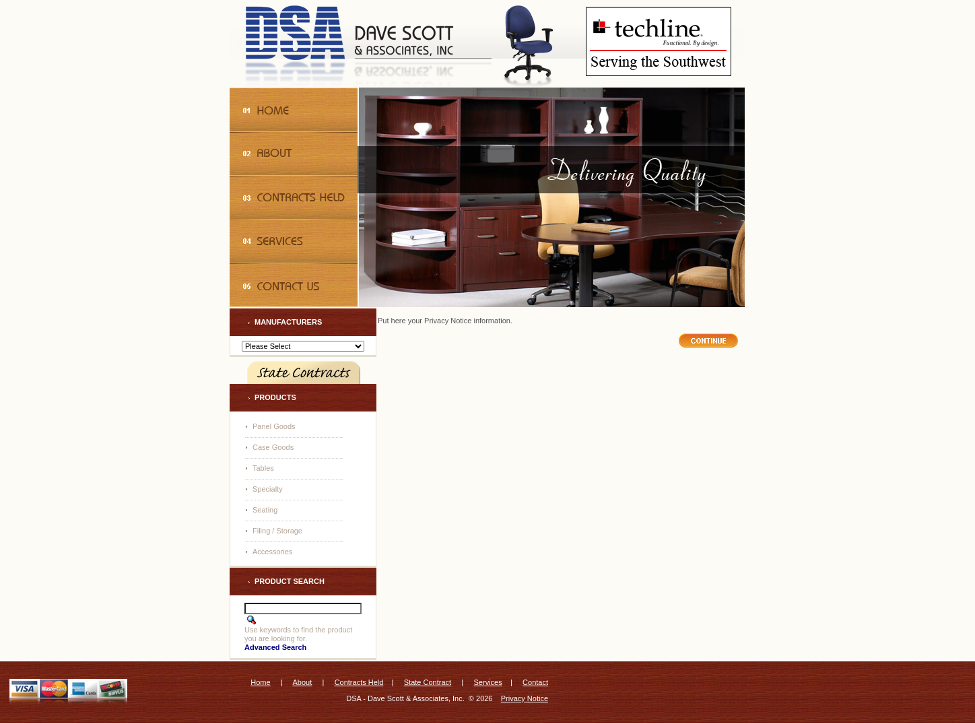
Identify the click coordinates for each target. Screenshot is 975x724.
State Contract (427, 682)
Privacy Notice (524, 698)
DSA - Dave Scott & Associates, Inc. (405, 698)
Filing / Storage (277, 531)
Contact (535, 682)
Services (488, 682)
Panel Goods (274, 426)
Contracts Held (359, 682)
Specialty (268, 489)
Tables (263, 468)
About (302, 682)
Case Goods (273, 447)
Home (260, 682)
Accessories (272, 552)
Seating (265, 510)
